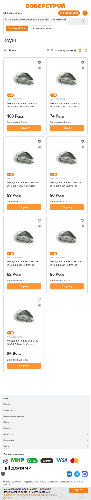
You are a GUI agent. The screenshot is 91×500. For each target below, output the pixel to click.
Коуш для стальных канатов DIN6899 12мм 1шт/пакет (22, 184)
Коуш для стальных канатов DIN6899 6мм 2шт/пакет (65, 184)
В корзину (24, 128)
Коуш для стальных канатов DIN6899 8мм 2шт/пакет (22, 105)
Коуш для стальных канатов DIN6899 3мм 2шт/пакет (22, 263)
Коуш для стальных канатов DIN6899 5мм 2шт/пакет (65, 263)
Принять (78, 490)
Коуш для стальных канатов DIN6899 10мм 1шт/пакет (65, 105)
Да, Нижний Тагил (17, 28)
